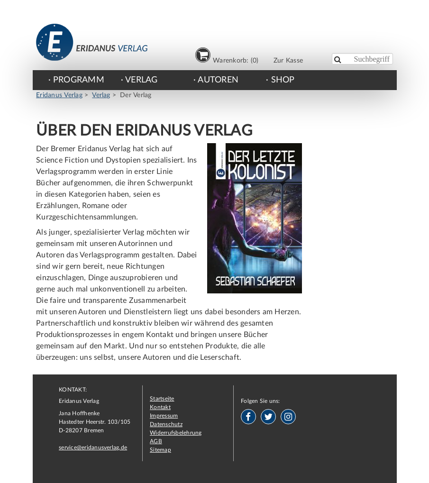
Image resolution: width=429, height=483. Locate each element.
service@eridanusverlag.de (93, 447)
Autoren (218, 80)
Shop (283, 80)
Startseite (162, 398)
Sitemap (160, 450)
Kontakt (160, 407)
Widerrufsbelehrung (175, 433)
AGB (156, 441)
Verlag (141, 80)
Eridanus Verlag (59, 95)
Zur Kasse (288, 60)
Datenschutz (166, 424)
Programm (78, 80)
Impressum (164, 416)
